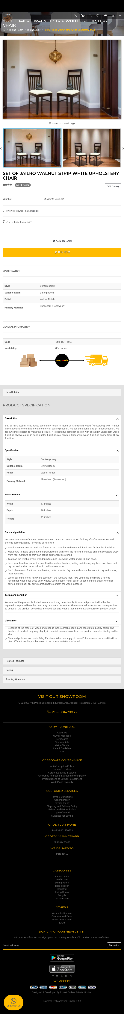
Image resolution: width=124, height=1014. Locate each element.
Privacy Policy (62, 803)
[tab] (62, 392)
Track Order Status (62, 919)
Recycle (62, 895)
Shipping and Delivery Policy (62, 806)
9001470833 (62, 842)
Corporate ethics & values (62, 772)
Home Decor (62, 885)
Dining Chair (33, 29)
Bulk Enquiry (113, 186)
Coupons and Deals (62, 916)
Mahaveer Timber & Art (68, 1001)
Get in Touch (62, 745)
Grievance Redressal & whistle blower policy (62, 775)
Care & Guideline (62, 748)
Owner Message (62, 735)
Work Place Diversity (62, 782)
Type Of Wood (61, 812)
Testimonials (62, 742)
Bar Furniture (62, 876)
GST (62, 751)
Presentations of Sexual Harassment (62, 778)
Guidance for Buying (62, 815)
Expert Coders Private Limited (76, 992)
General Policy (62, 799)
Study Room (62, 898)
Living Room (62, 892)
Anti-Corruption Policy (62, 766)
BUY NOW (62, 252)
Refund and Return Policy (61, 809)
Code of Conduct (62, 769)
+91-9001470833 (62, 830)
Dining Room (16, 29)
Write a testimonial (62, 913)
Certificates (62, 739)
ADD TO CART (62, 240)
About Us (62, 732)
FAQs (62, 922)
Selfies (35, 210)
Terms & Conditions (61, 796)
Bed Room (62, 879)
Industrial (62, 889)
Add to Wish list (54, 199)
